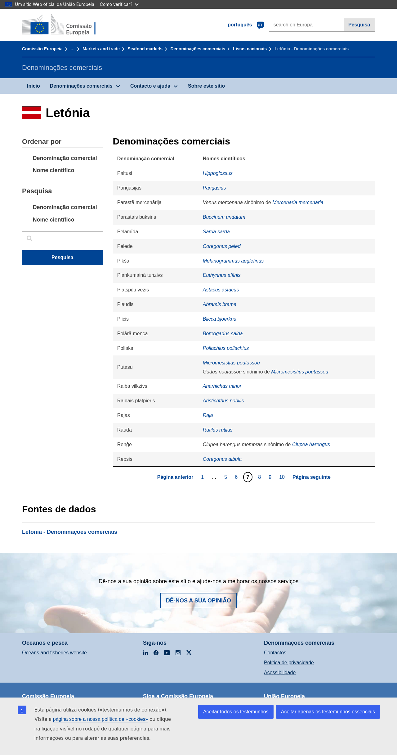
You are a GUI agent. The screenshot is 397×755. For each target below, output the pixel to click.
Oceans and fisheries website (54, 652)
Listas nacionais (250, 48)
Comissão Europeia (42, 48)
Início (33, 86)
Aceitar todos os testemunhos (236, 711)
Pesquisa (359, 24)
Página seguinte (311, 477)
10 (282, 477)
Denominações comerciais (197, 48)
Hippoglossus (218, 173)
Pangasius (214, 187)
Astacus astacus (221, 289)
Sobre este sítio (206, 86)
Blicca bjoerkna (220, 319)
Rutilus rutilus (218, 429)
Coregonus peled (222, 246)
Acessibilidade (280, 672)
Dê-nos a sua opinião (198, 600)
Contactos (275, 652)
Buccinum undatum (224, 217)
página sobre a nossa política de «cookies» (100, 719)
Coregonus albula (222, 459)
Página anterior (175, 477)
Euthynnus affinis (222, 275)
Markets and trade (101, 48)
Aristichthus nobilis (223, 400)
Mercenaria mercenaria (297, 202)
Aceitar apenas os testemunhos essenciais (328, 711)
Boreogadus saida (223, 333)
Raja (208, 415)
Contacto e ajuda (150, 86)
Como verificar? (119, 4)
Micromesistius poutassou (231, 362)
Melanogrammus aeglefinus (233, 260)
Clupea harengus (311, 444)
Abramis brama (219, 304)
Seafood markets (145, 48)
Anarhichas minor (222, 386)
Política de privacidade (289, 662)
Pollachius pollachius (226, 348)
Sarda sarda (216, 231)
